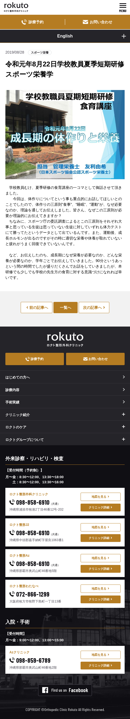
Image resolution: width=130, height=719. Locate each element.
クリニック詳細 (100, 507)
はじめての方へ (65, 377)
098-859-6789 (29, 660)
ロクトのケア (15, 427)
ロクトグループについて (24, 440)
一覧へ (65, 307)
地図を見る (100, 496)
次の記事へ (94, 307)
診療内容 (65, 390)
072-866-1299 (29, 594)
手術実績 (65, 402)
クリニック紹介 (17, 415)
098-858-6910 (34, 502)
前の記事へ (37, 307)
